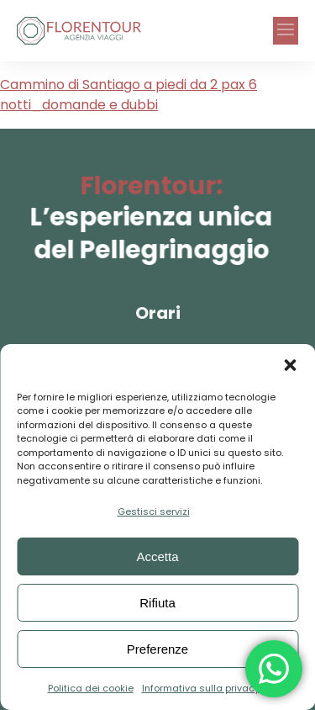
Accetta (157, 556)
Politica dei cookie (91, 688)
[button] (289, 365)
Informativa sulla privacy (201, 688)
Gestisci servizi (154, 511)
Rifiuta (157, 603)
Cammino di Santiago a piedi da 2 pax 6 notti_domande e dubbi (128, 94)
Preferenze (157, 649)
